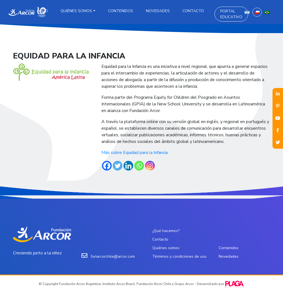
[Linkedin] (128, 166)
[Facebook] (107, 166)
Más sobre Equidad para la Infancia (134, 153)
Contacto (193, 11)
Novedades (158, 11)
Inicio (42, 11)
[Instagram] (150, 166)
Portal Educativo (231, 14)
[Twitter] (117, 166)
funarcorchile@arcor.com (113, 256)
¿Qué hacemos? (166, 230)
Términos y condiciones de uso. (179, 256)
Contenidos (120, 11)
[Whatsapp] (139, 166)
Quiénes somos (76, 11)
